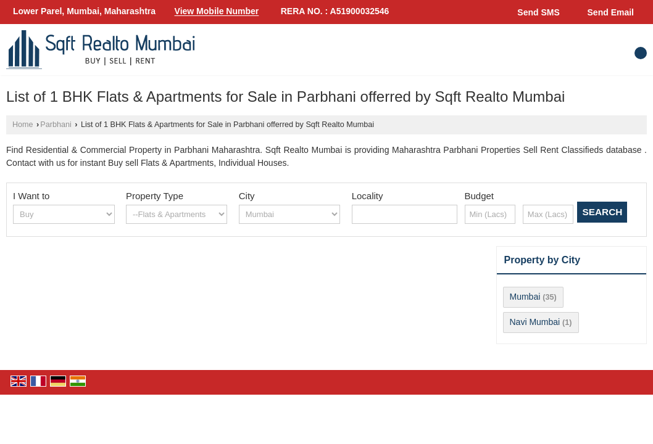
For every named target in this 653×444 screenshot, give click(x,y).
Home (22, 124)
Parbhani (55, 124)
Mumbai (525, 297)
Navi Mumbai (535, 322)
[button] (217, 12)
